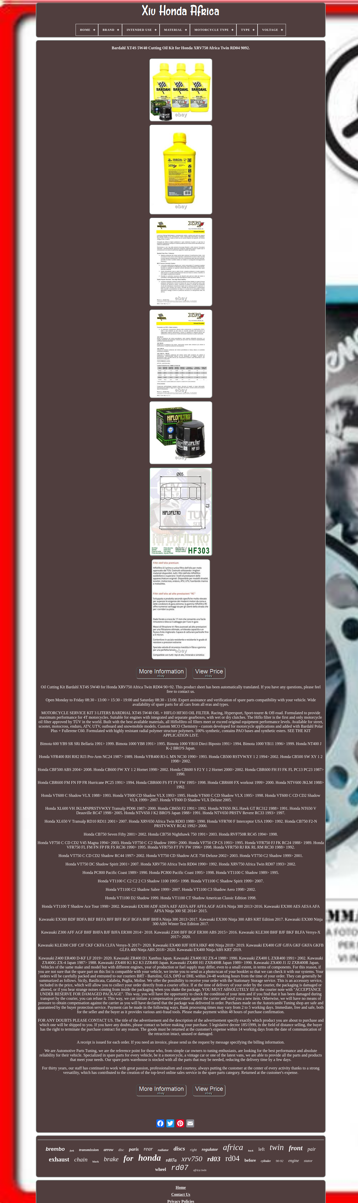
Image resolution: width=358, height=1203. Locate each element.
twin (277, 1147)
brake (111, 1159)
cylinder (266, 1161)
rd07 (179, 1168)
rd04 (232, 1158)
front (296, 1148)
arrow (108, 1150)
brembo (55, 1149)
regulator (210, 1149)
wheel (160, 1169)
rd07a (171, 1160)
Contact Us (180, 1194)
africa (233, 1147)
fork (72, 1150)
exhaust (59, 1159)
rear (148, 1149)
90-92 (279, 1161)
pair (312, 1149)
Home (181, 1187)
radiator (163, 1150)
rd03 (214, 1159)
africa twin (199, 1170)
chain (81, 1159)
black (95, 1161)
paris (134, 1149)
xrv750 (191, 1158)
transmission (89, 1150)
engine (293, 1160)
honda (149, 1158)
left (261, 1149)
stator (308, 1161)
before (250, 1160)
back (250, 1150)
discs (179, 1149)
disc (121, 1150)
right (193, 1150)
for (128, 1158)
